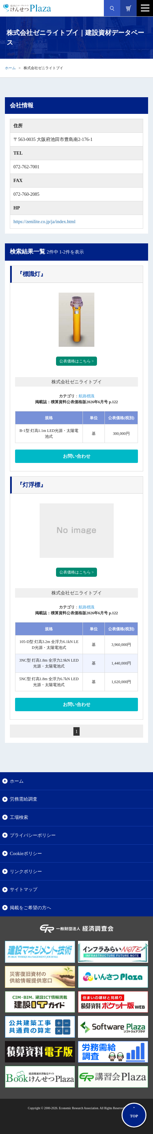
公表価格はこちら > (76, 361)
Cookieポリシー (26, 853)
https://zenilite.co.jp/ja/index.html (44, 221)
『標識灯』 (31, 274)
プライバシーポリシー (33, 835)
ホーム (10, 68)
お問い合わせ (76, 456)
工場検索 (19, 817)
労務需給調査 (23, 799)
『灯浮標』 (31, 485)
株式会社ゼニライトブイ (76, 381)
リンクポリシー (26, 871)
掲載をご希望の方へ (30, 907)
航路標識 (86, 396)
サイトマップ (23, 889)
